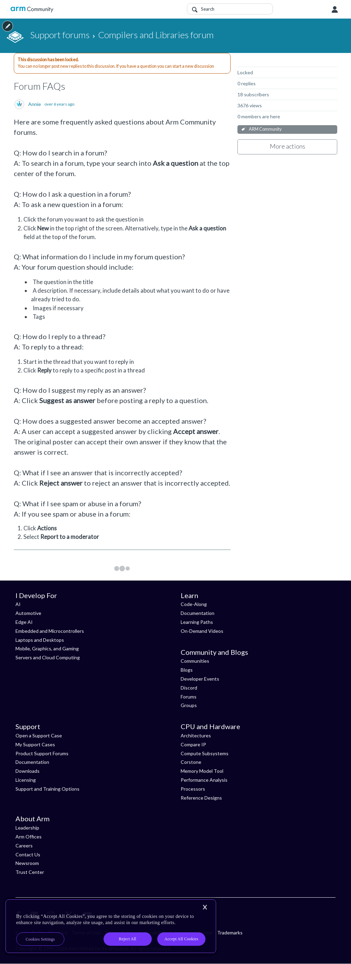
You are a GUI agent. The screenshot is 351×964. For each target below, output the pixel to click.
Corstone (191, 762)
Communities (195, 661)
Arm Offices (28, 837)
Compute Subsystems (204, 753)
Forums (188, 697)
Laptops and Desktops (39, 640)
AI (18, 604)
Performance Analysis (204, 780)
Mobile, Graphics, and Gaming (47, 648)
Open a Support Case (38, 735)
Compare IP (193, 744)
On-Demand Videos (202, 631)
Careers (24, 845)
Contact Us (27, 854)
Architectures (196, 735)
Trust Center (29, 872)
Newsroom (27, 863)
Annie (34, 104)
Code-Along (194, 604)
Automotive (28, 613)
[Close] (204, 907)
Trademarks (230, 932)
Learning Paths (197, 622)
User (334, 9)
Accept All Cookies (181, 938)
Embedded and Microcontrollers (49, 631)
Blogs (187, 670)
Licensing (25, 780)
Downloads (27, 771)
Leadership (27, 828)
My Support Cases (35, 744)
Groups (189, 705)
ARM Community (265, 129)
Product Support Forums (41, 753)
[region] (111, 926)
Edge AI (24, 622)
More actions (287, 146)
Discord (189, 688)
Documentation (197, 613)
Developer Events (200, 679)
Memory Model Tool (202, 771)
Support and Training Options (47, 789)
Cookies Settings (40, 939)
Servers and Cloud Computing (47, 657)
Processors (193, 789)
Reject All (127, 938)
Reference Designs (201, 798)
